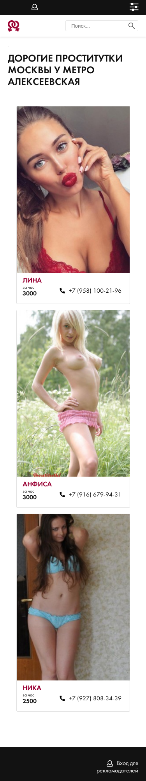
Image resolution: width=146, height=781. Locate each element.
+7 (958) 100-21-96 (95, 291)
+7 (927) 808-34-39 (95, 699)
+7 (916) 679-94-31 (95, 495)
